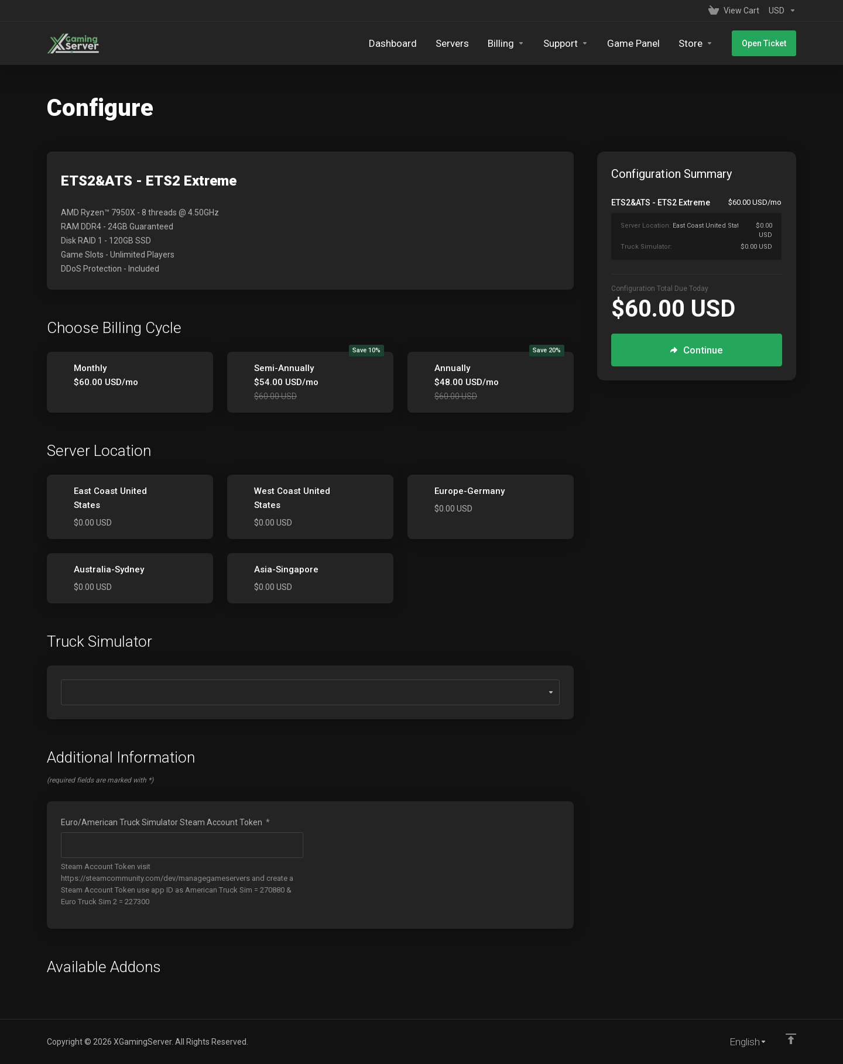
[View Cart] (734, 10)
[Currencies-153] (780, 10)
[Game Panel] (633, 43)
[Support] (566, 43)
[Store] (695, 43)
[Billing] (506, 43)
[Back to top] (791, 1039)
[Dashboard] (392, 43)
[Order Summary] (703, 228)
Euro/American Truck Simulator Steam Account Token (165, 822)
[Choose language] (740, 1042)
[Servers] (452, 43)
